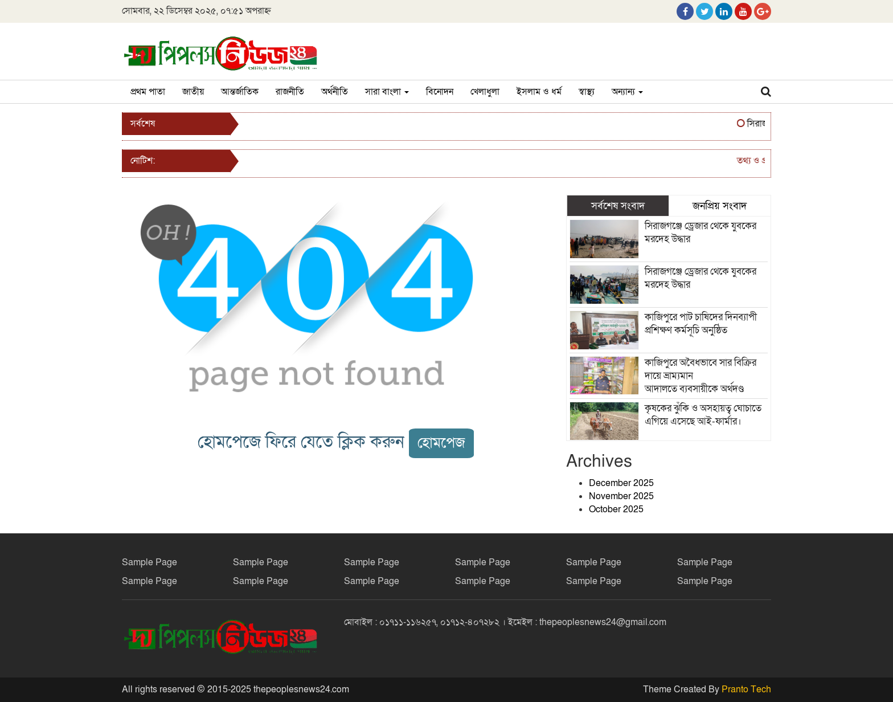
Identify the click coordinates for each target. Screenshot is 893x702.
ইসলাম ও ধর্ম (539, 91)
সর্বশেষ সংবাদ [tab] (618, 206)
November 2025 (621, 496)
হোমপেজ (441, 443)
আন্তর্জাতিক (240, 91)
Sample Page (149, 562)
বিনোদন (439, 91)
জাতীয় (193, 91)
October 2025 (616, 509)
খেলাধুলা (484, 91)
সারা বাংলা (387, 91)
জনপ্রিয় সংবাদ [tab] (720, 206)
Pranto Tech (746, 689)
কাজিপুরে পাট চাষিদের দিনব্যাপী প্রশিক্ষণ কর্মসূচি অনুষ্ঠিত (702, 324)
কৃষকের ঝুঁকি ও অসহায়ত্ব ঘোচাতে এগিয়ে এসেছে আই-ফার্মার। (703, 415)
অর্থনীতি (334, 91)
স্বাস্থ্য (587, 91)
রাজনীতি (290, 91)
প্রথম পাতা (147, 91)
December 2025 (621, 483)
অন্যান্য (627, 91)
